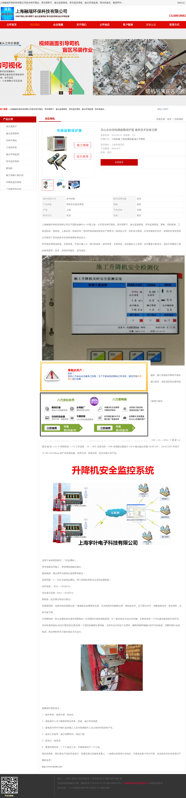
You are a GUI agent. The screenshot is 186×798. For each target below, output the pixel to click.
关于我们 (81, 24)
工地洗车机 (11, 147)
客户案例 (128, 24)
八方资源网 (74, 788)
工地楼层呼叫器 (13, 189)
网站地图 (105, 788)
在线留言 (119, 162)
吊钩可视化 (11, 140)
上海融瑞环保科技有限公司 (136, 783)
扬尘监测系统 (12, 133)
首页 (169, 119)
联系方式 (174, 24)
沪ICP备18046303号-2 (112, 783)
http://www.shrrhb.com (52, 767)
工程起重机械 (127, 139)
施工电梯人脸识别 (14, 175)
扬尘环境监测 (12, 154)
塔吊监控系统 (12, 161)
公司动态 (105, 24)
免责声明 (84, 788)
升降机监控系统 (13, 182)
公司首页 (12, 24)
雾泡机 (9, 168)
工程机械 (115, 139)
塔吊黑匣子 (11, 126)
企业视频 (58, 24)
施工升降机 (139, 139)
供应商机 (35, 24)
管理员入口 (94, 788)
